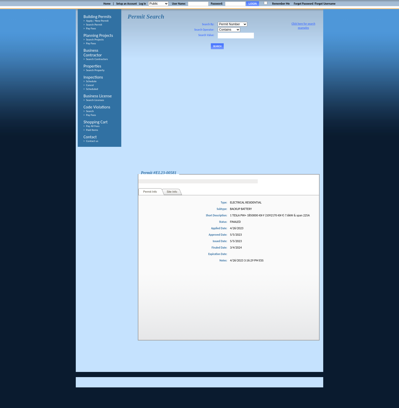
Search (90, 111)
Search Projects (95, 39)
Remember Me (281, 3)
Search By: (208, 24)
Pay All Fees (92, 126)
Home (106, 3)
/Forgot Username (325, 3)
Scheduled (92, 89)
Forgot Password (303, 3)
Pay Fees (91, 28)
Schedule (91, 81)
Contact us (92, 141)
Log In (142, 3)
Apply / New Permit (97, 20)
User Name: (179, 3)
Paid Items (92, 130)
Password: (217, 3)
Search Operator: (204, 29)
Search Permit (94, 24)
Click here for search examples (303, 26)
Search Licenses (95, 100)
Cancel (90, 85)
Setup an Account (126, 3)
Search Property (95, 70)
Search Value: (206, 35)
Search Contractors (97, 59)
